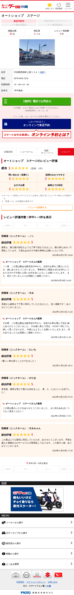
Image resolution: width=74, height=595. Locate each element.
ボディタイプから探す (14, 532)
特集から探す (10, 553)
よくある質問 (10, 564)
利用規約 (20, 582)
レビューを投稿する (37, 207)
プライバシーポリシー (36, 582)
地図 (42, 72)
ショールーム (26, 152)
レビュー (66, 152)
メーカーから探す (12, 522)
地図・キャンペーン (47, 151)
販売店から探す (11, 543)
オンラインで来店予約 (36, 124)
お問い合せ (52, 582)
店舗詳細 (8, 152)
